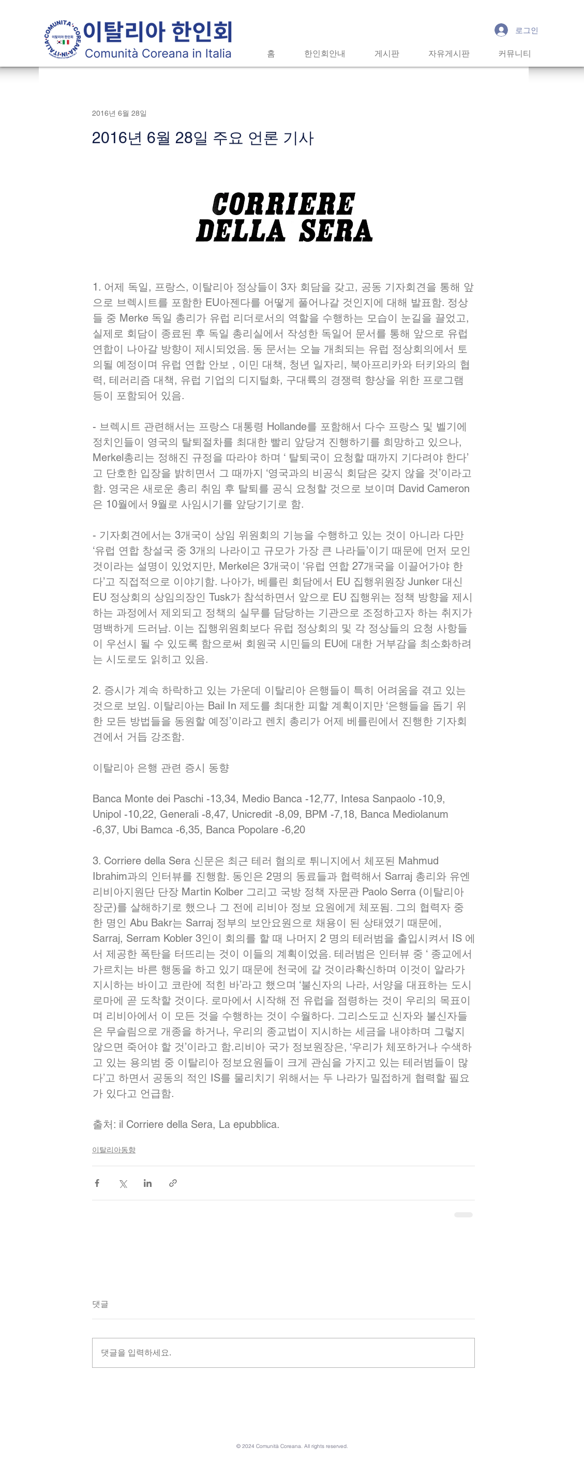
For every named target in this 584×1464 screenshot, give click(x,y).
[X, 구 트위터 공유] (122, 1183)
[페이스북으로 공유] (97, 1183)
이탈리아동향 (114, 1150)
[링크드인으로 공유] (148, 1183)
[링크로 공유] (173, 1183)
